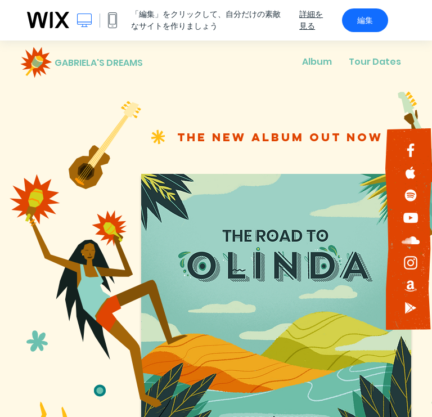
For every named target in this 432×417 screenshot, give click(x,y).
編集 (365, 20)
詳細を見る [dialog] (311, 20)
